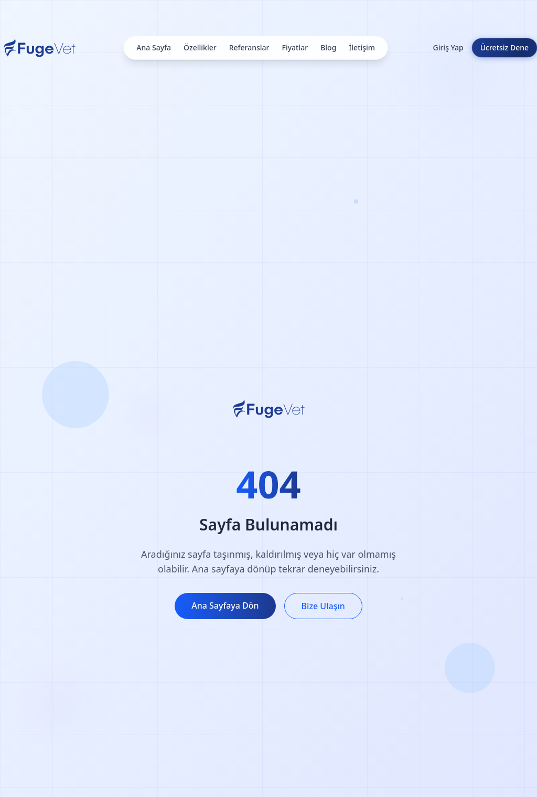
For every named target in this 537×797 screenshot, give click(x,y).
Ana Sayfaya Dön (225, 605)
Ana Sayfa (153, 47)
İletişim (362, 47)
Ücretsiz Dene (504, 47)
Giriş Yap (448, 47)
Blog (328, 47)
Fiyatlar (295, 47)
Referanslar (249, 47)
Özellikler (200, 47)
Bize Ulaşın (323, 606)
